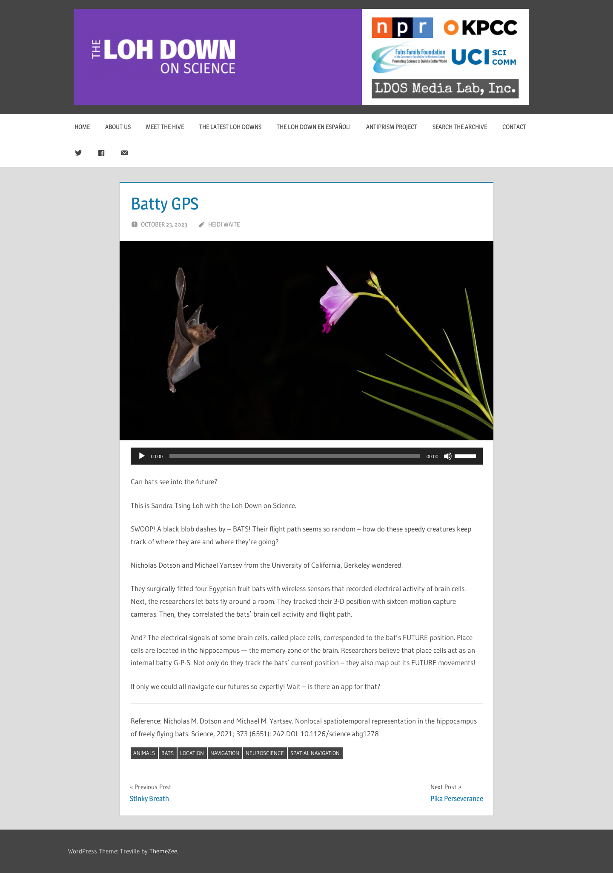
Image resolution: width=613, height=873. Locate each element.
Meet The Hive (165, 127)
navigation (224, 753)
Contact (514, 127)
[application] (307, 456)
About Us (118, 127)
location (192, 753)
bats (167, 753)
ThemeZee (163, 851)
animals (144, 753)
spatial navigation (315, 753)
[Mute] (448, 456)
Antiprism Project (391, 127)
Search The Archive (460, 127)
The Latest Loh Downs (230, 127)
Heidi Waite (224, 224)
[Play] (141, 456)
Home (82, 127)
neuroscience (265, 753)
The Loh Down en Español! (314, 127)
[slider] (294, 456)
